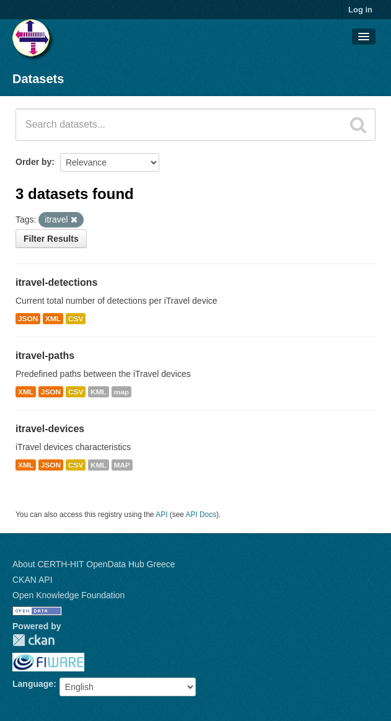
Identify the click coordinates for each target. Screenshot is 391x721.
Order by (33, 162)
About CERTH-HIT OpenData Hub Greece (93, 564)
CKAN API (32, 580)
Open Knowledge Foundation (68, 595)
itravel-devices (49, 428)
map (121, 391)
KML (98, 391)
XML (53, 318)
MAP (122, 465)
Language (32, 684)
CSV (75, 318)
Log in (360, 9)
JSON (28, 318)
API (161, 514)
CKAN (33, 640)
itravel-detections (56, 282)
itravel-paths (44, 355)
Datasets (38, 79)
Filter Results (51, 239)
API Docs (201, 514)
